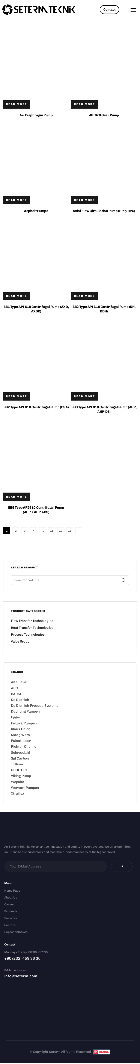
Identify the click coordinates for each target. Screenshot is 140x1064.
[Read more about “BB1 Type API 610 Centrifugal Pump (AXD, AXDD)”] (16, 296)
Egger (16, 717)
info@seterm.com (20, 976)
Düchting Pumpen (25, 711)
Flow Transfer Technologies (32, 621)
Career (9, 904)
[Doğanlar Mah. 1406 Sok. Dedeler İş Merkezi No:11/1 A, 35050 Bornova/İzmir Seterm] (70, 1010)
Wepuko (17, 782)
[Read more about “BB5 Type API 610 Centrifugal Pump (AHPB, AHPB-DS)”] (16, 497)
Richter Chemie (23, 746)
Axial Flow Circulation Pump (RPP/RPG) (104, 211)
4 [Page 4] (34, 530)
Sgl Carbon (20, 758)
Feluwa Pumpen (24, 723)
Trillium (17, 764)
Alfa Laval (19, 682)
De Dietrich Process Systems (34, 706)
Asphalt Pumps (36, 211)
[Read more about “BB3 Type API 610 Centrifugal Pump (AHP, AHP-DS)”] (84, 396)
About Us (10, 897)
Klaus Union (20, 729)
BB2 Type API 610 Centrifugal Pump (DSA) (36, 407)
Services (10, 918)
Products (11, 911)
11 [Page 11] (51, 530)
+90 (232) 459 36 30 (22, 958)
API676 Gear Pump (104, 115)
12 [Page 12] (60, 530)
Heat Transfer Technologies (32, 628)
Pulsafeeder (21, 741)
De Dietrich (20, 700)
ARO (14, 688)
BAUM (16, 694)
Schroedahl (20, 752)
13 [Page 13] (69, 530)
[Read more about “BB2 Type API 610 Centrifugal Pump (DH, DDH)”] (84, 296)
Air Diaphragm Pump (36, 115)
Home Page (12, 890)
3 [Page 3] (25, 530)
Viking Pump (21, 776)
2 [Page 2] (16, 530)
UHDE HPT (19, 770)
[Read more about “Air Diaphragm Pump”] (16, 104)
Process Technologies (28, 635)
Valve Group (20, 641)
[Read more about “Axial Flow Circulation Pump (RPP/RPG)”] (84, 200)
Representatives (16, 932)
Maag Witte (20, 735)
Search (123, 580)
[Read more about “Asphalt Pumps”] (16, 200)
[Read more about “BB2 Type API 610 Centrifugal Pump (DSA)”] (16, 396)
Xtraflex (17, 793)
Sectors (10, 925)
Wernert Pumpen (25, 788)
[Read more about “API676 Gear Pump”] (84, 104)
